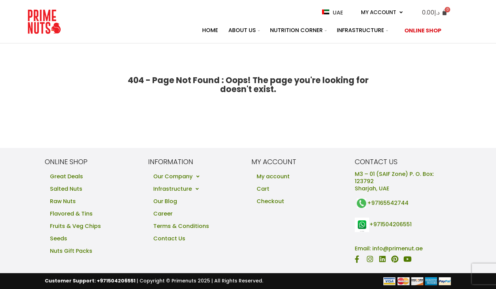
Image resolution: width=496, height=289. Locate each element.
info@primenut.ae (397, 248)
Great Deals (66, 176)
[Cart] (434, 12)
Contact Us (169, 238)
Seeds (58, 238)
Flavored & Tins (71, 214)
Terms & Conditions (181, 226)
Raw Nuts (63, 201)
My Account (382, 12)
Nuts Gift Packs (71, 251)
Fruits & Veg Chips (75, 226)
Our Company (178, 176)
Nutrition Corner (298, 30)
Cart (263, 189)
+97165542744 (388, 203)
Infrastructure (362, 30)
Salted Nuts (66, 189)
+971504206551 (390, 225)
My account (273, 176)
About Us (244, 30)
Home (210, 30)
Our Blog (165, 201)
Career (163, 214)
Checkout (270, 201)
